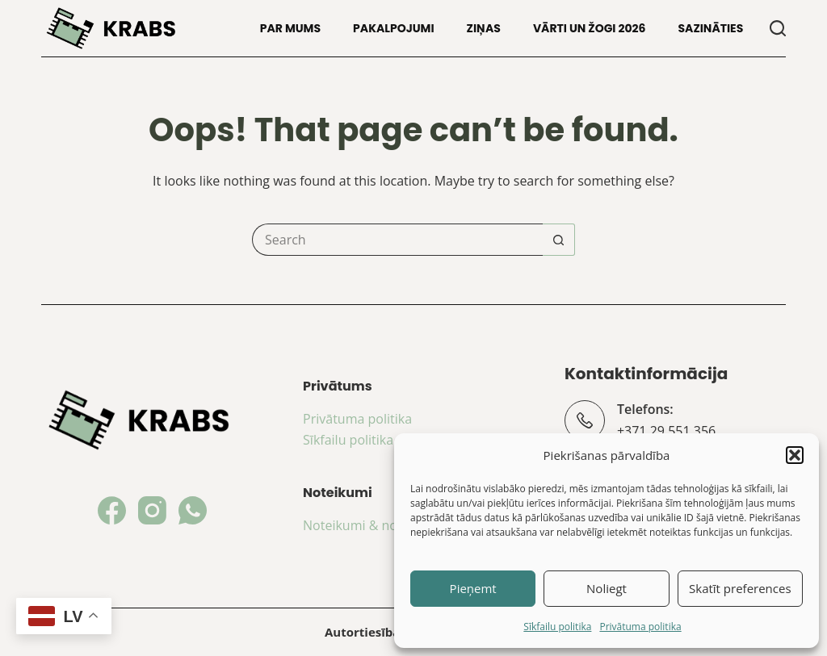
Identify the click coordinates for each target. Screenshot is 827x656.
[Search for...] (397, 240)
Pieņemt (473, 588)
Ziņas (484, 28)
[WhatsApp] (192, 510)
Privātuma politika (640, 626)
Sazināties (710, 28)
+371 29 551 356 (666, 431)
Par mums (290, 28)
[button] (795, 455)
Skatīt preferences (740, 588)
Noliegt (606, 588)
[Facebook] (112, 510)
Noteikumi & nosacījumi (375, 525)
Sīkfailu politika (557, 626)
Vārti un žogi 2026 (589, 28)
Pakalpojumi (393, 28)
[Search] (778, 28)
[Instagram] (152, 510)
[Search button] (559, 240)
